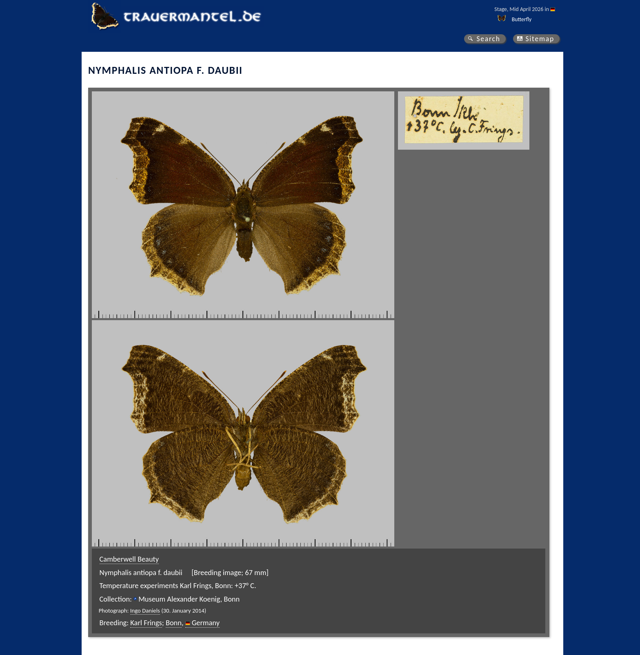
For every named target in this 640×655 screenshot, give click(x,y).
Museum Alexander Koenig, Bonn (189, 599)
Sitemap (539, 38)
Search (488, 38)
